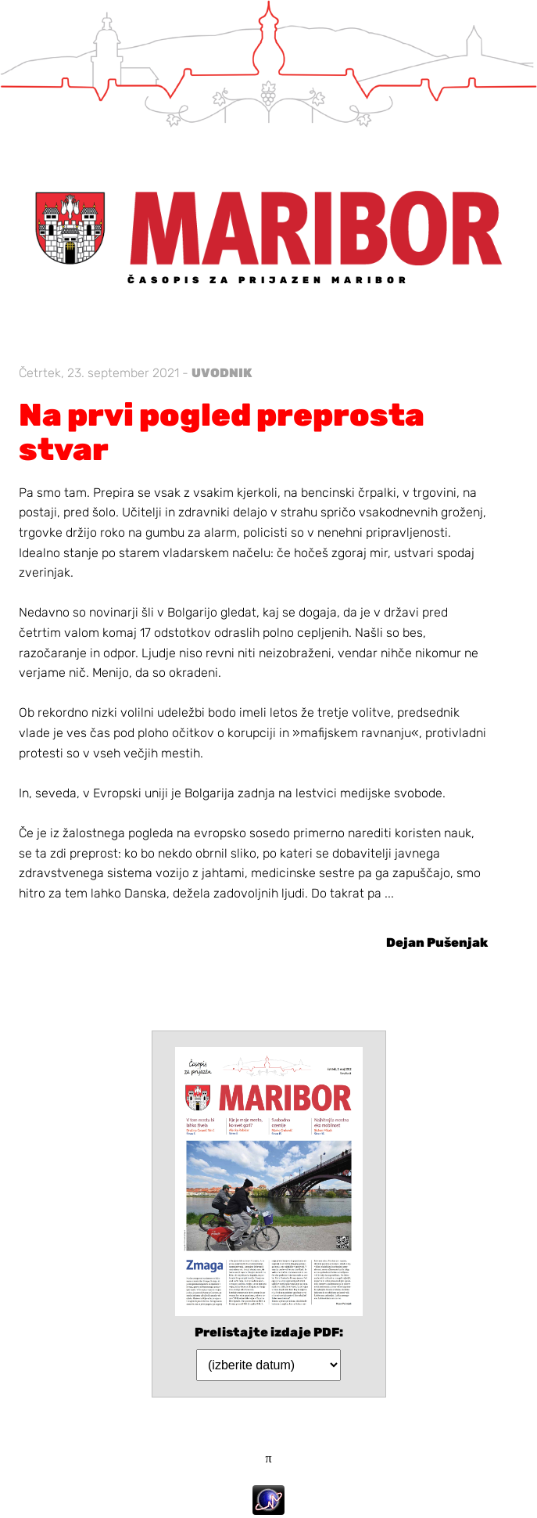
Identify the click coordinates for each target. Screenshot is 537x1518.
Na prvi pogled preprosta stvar (221, 432)
